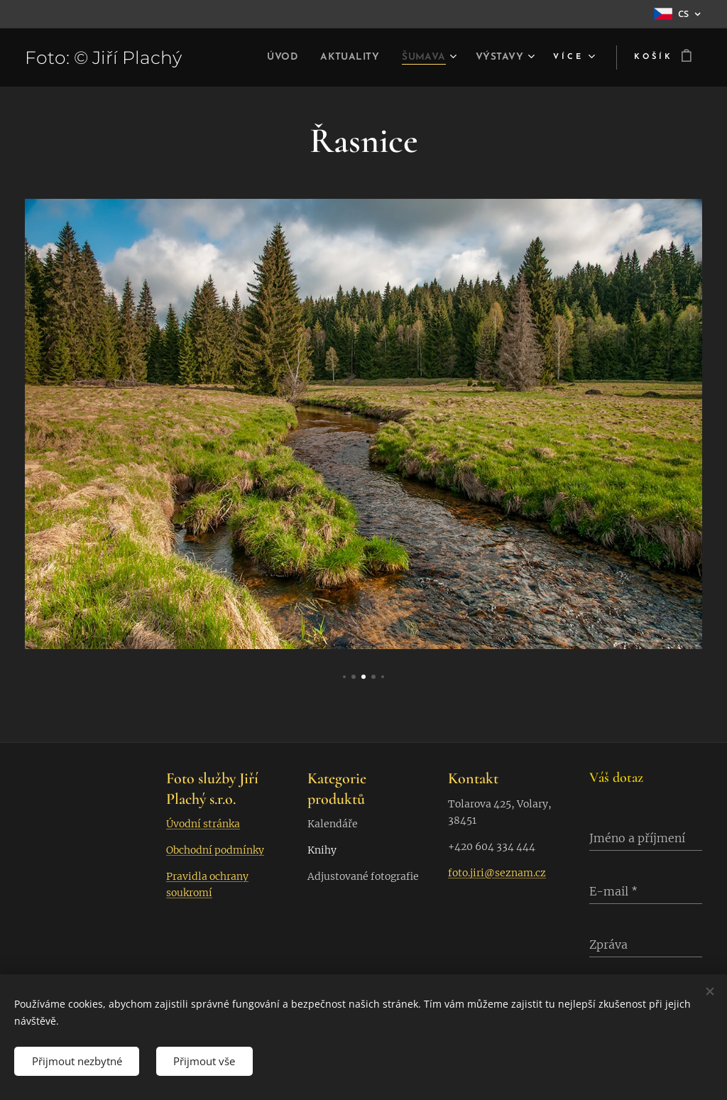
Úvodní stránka (203, 823)
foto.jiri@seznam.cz (497, 872)
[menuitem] (259, 57)
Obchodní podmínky (215, 850)
